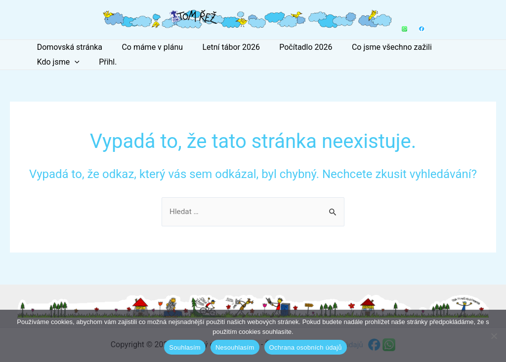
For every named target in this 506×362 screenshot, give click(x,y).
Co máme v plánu (146, 47)
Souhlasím (185, 347)
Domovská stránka (67, 47)
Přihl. (44, 62)
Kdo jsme (452, 47)
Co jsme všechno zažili (376, 47)
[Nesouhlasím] (494, 336)
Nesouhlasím (234, 347)
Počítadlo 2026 (293, 47)
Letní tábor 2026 (222, 47)
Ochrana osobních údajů (305, 347)
